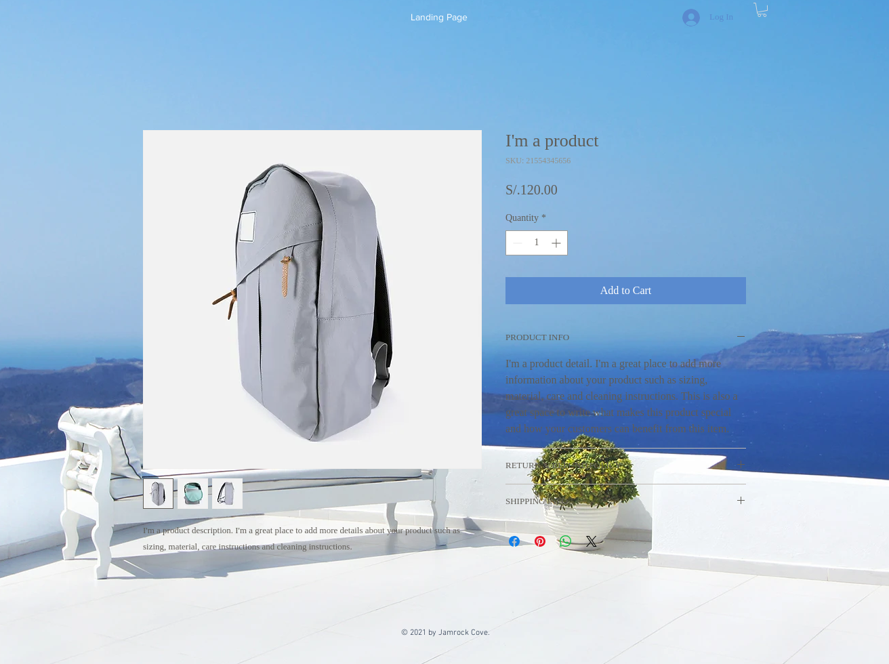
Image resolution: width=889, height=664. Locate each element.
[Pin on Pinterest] (540, 541)
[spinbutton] (536, 243)
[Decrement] (516, 243)
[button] (761, 10)
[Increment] (557, 243)
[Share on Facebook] (514, 541)
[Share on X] (591, 541)
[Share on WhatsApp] (566, 541)
